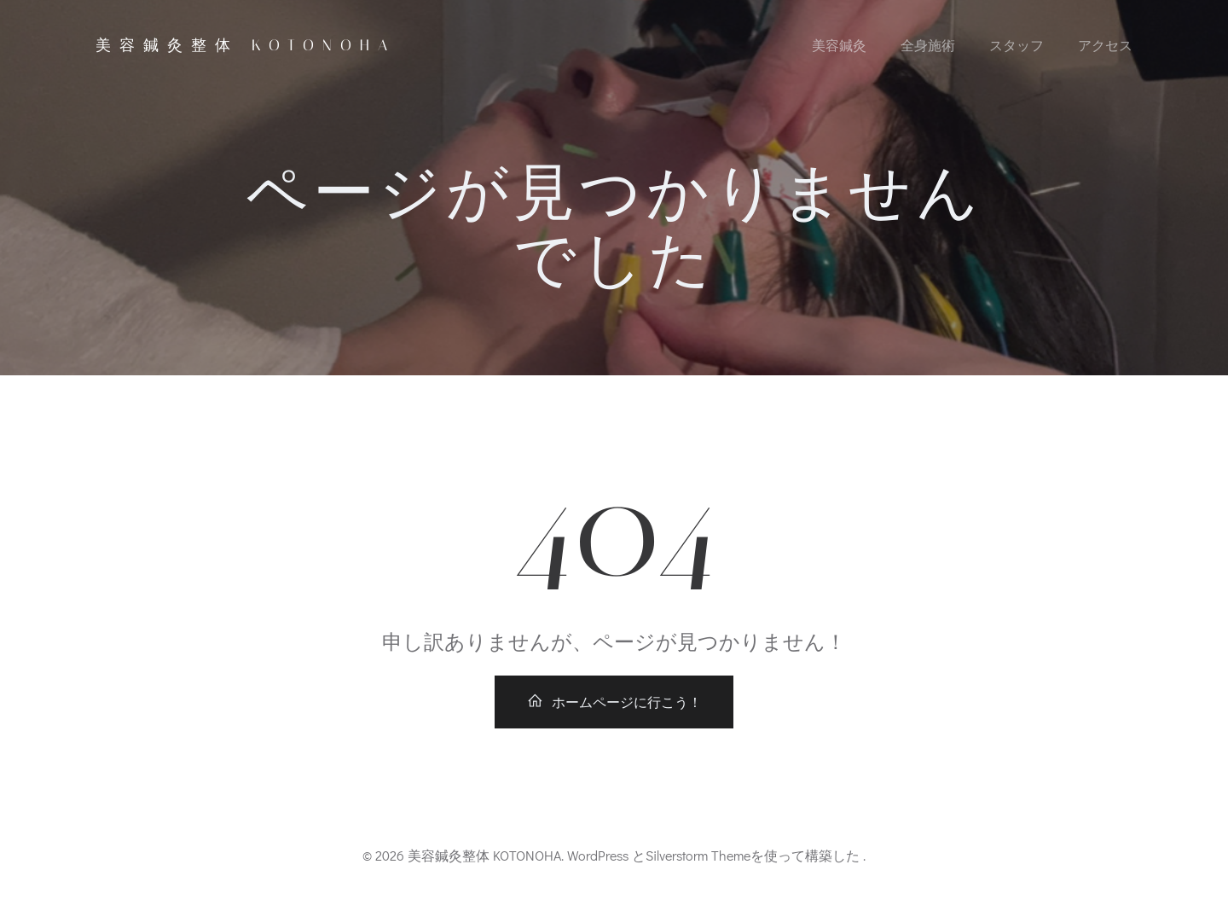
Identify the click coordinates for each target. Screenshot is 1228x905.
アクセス (1105, 45)
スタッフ (1016, 45)
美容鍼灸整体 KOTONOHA (246, 45)
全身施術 (928, 45)
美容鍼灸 (839, 45)
